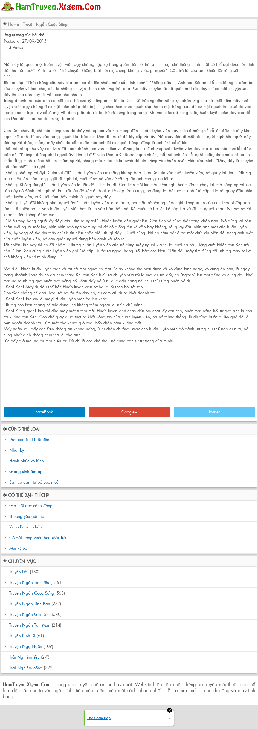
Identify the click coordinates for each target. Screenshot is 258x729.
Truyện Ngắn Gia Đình (30, 614)
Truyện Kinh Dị (22, 635)
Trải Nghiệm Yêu (24, 657)
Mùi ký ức (17, 548)
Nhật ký (16, 450)
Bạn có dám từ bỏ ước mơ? (34, 482)
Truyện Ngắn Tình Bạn (29, 603)
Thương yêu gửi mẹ (26, 516)
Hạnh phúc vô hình (26, 460)
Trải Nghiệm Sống (25, 667)
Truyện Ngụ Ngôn (25, 646)
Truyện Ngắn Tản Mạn (29, 625)
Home (13, 24)
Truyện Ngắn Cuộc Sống (45, 24)
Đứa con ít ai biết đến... (31, 439)
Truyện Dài (18, 571)
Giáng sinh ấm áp (26, 471)
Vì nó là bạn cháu (25, 527)
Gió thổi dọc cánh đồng (30, 505)
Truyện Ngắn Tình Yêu (29, 582)
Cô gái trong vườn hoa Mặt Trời (37, 537)
